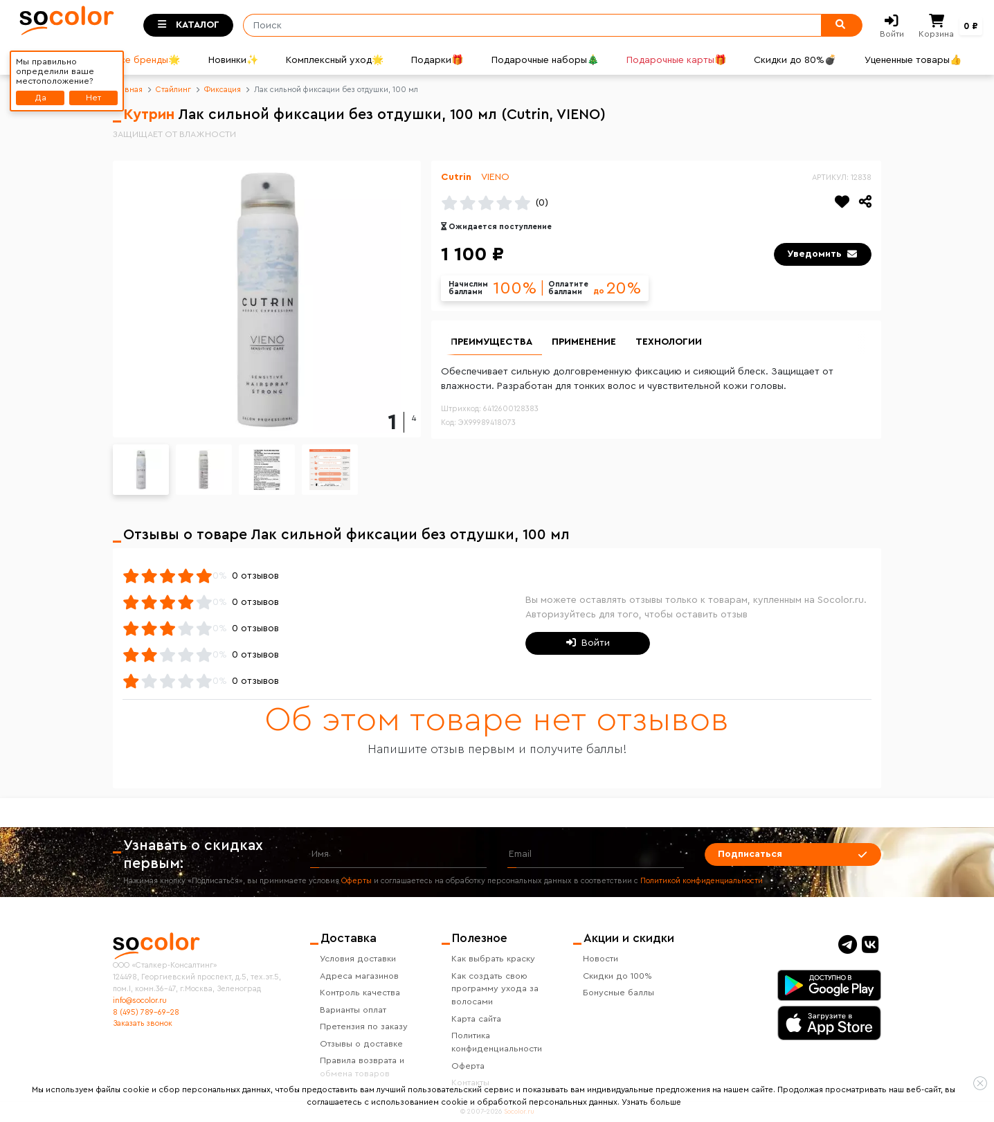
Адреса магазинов (359, 976)
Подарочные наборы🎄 (545, 60)
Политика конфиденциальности (496, 1042)
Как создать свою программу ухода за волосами (495, 989)
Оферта (468, 1066)
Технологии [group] (668, 342)
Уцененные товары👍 (913, 60)
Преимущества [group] (491, 342)
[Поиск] (528, 25)
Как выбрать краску (493, 958)
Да (40, 97)
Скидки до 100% (617, 976)
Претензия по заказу (364, 1026)
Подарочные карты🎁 (676, 60)
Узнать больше (651, 1102)
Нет (93, 97)
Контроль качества (360, 992)
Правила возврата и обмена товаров (362, 1067)
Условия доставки (358, 958)
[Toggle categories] (188, 25)
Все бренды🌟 (147, 60)
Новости (600, 958)
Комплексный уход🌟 (334, 60)
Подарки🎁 (437, 60)
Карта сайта (476, 1019)
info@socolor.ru (140, 1000)
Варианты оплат (353, 1010)
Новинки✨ (233, 60)
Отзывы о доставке (361, 1044)
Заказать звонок (142, 1023)
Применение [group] (584, 342)
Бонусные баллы (618, 992)
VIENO (495, 177)
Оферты (356, 881)
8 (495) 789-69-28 (146, 1012)
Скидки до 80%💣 (795, 60)
